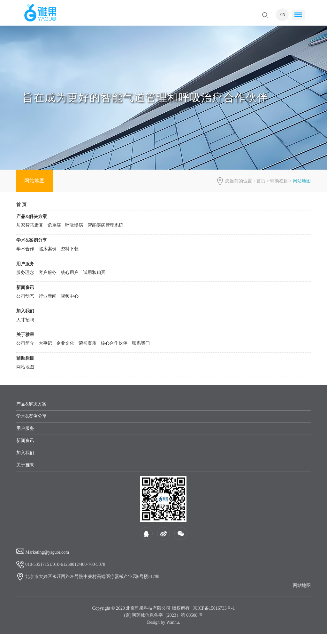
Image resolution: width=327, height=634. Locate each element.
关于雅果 (25, 334)
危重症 (54, 225)
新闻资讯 (25, 287)
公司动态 (25, 296)
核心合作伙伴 (114, 343)
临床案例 (48, 248)
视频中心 (70, 296)
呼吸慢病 (74, 225)
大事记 (45, 343)
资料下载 (70, 248)
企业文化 (65, 343)
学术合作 (25, 248)
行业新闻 (48, 296)
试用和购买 (94, 272)
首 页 (21, 204)
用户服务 (25, 263)
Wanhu (172, 622)
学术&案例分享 (31, 240)
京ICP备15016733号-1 (214, 608)
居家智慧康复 (29, 225)
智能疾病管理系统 (105, 225)
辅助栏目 (279, 181)
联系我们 (141, 343)
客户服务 (48, 272)
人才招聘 (25, 319)
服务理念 (25, 272)
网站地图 (34, 180)
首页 (260, 181)
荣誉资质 (87, 343)
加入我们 (25, 311)
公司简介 (25, 343)
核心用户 (70, 272)
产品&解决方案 (31, 216)
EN (282, 14)
